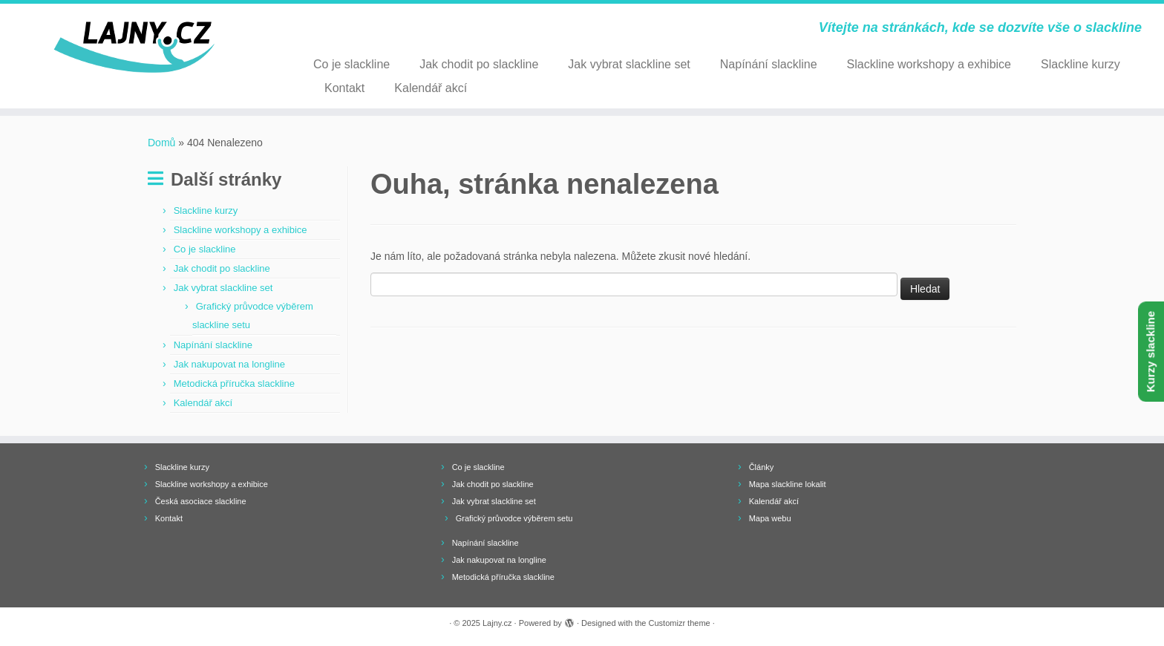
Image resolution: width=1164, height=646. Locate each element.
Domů (161, 143)
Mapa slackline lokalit (787, 484)
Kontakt (344, 88)
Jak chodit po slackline (478, 64)
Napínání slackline (768, 64)
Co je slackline (351, 64)
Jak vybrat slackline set (629, 64)
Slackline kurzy (1080, 64)
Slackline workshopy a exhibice (929, 64)
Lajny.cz (497, 623)
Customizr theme (679, 623)
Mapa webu (770, 518)
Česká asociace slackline (200, 501)
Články (761, 467)
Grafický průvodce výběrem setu (514, 518)
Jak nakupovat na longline (229, 364)
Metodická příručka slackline (234, 383)
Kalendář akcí (430, 88)
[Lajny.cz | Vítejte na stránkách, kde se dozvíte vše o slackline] (134, 47)
